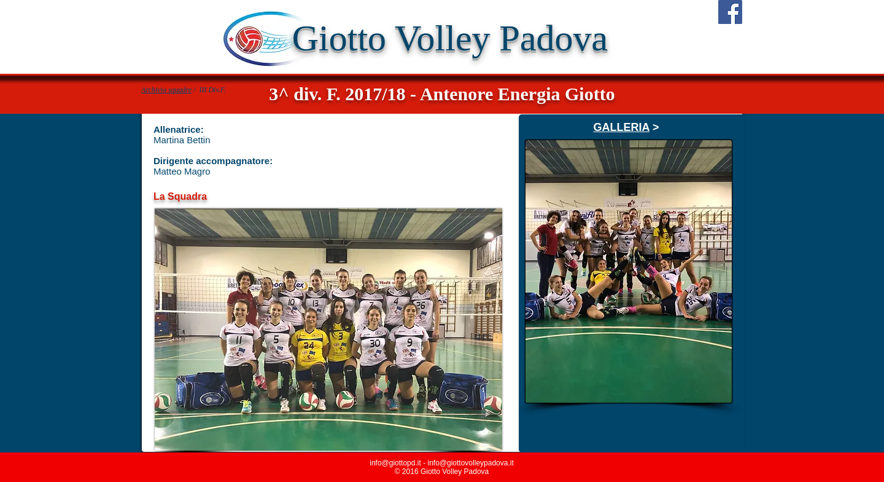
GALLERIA (621, 127)
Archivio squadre (166, 89)
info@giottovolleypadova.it (470, 463)
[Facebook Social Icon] (730, 12)
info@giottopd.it (395, 463)
